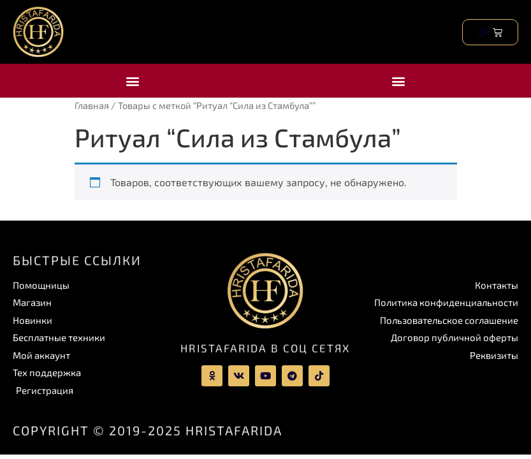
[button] (132, 80)
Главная (92, 105)
